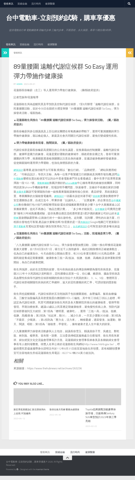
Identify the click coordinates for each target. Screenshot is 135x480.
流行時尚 (36, 3)
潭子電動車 (31, 226)
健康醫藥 (50, 3)
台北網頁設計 (93, 226)
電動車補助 (46, 183)
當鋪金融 (22, 3)
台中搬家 (108, 209)
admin (20, 84)
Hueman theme (42, 474)
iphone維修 (76, 183)
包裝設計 (96, 222)
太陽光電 (27, 191)
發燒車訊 (8, 3)
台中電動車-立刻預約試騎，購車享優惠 (60, 18)
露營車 (26, 217)
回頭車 (103, 196)
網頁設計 (19, 170)
